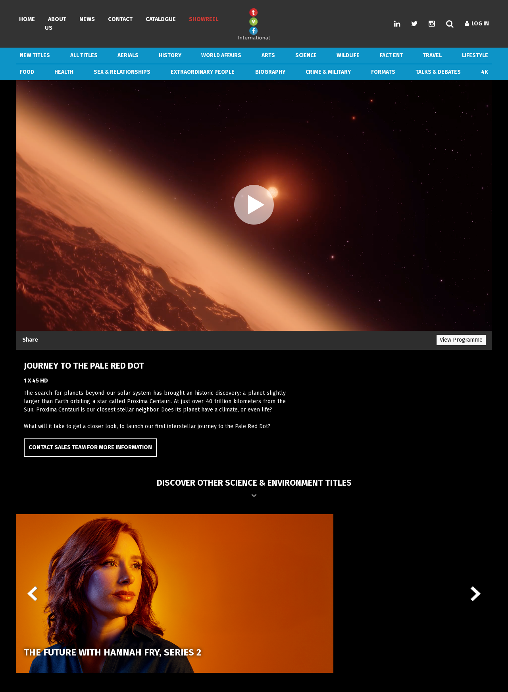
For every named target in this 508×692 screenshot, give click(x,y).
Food (27, 72)
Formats (383, 72)
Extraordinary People (203, 72)
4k (484, 72)
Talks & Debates (438, 72)
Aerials (128, 55)
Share (30, 339)
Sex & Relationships (122, 72)
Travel (432, 55)
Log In (477, 23)
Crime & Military (328, 72)
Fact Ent (391, 55)
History (170, 55)
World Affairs (221, 55)
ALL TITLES (84, 55)
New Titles (35, 55)
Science (306, 55)
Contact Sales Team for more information (90, 447)
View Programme (461, 339)
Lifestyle (475, 55)
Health (63, 72)
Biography (270, 72)
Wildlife (348, 55)
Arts (268, 55)
